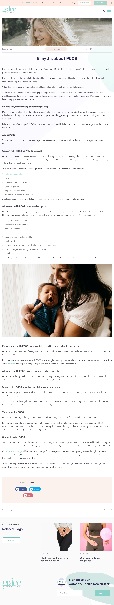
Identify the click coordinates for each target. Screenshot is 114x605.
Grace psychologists (15, 451)
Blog (73, 3)
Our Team (53, 3)
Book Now (100, 3)
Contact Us (84, 3)
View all (11, 540)
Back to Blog (7, 510)
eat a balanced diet (13, 173)
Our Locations (64, 3)
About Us (44, 3)
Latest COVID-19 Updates (30, 3)
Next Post (108, 510)
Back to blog (7, 49)
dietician (11, 363)
